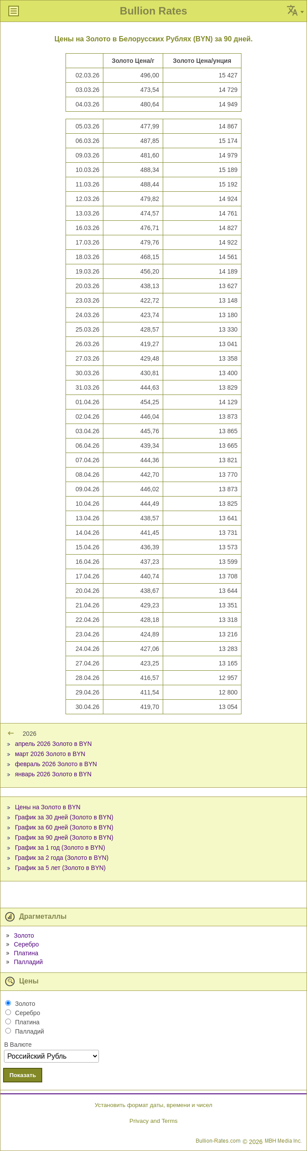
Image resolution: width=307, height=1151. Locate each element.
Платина (26, 953)
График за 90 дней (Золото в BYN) (64, 837)
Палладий (28, 961)
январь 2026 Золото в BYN (53, 774)
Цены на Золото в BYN (47, 807)
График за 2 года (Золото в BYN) (62, 857)
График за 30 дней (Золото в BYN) (64, 817)
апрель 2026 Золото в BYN (53, 743)
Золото (24, 935)
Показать (22, 1075)
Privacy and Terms (153, 1121)
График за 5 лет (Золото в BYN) (60, 867)
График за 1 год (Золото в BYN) (60, 847)
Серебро (26, 944)
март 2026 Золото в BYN (50, 753)
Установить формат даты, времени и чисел (153, 1105)
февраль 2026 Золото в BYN (56, 763)
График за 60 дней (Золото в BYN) (64, 827)
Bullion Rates (153, 11)
